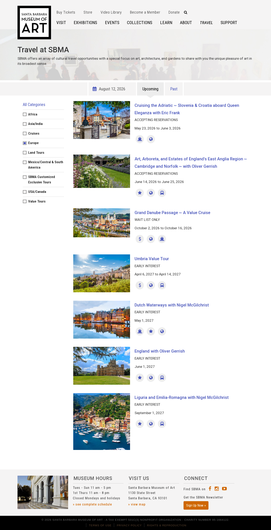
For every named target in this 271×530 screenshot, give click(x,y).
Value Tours (36, 201)
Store (88, 12)
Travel (206, 22)
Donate (174, 12)
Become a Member (145, 12)
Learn (166, 22)
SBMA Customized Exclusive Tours (41, 179)
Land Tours (36, 152)
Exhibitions (85, 22)
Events (112, 22)
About (186, 22)
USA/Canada (37, 192)
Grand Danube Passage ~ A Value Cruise (172, 212)
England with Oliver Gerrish (160, 351)
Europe (33, 143)
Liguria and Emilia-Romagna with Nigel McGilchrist (182, 397)
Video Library (111, 12)
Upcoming (150, 88)
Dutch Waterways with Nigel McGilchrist (172, 305)
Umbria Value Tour (152, 258)
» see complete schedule (92, 504)
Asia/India (35, 124)
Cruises (33, 133)
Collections (139, 22)
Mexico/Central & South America (45, 164)
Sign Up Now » (196, 505)
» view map (136, 504)
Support (229, 22)
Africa (32, 114)
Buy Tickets (66, 12)
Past (173, 88)
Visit (61, 22)
